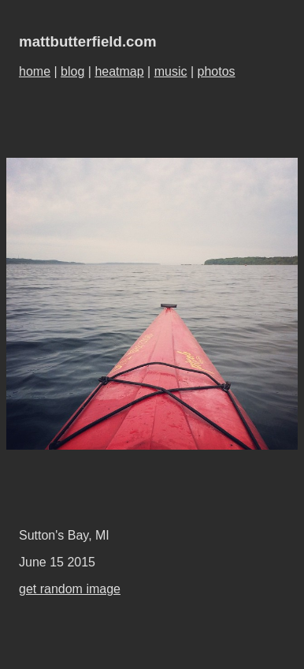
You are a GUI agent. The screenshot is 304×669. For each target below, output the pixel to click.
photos (216, 71)
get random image (69, 589)
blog (72, 71)
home (34, 71)
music (170, 71)
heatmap (119, 71)
